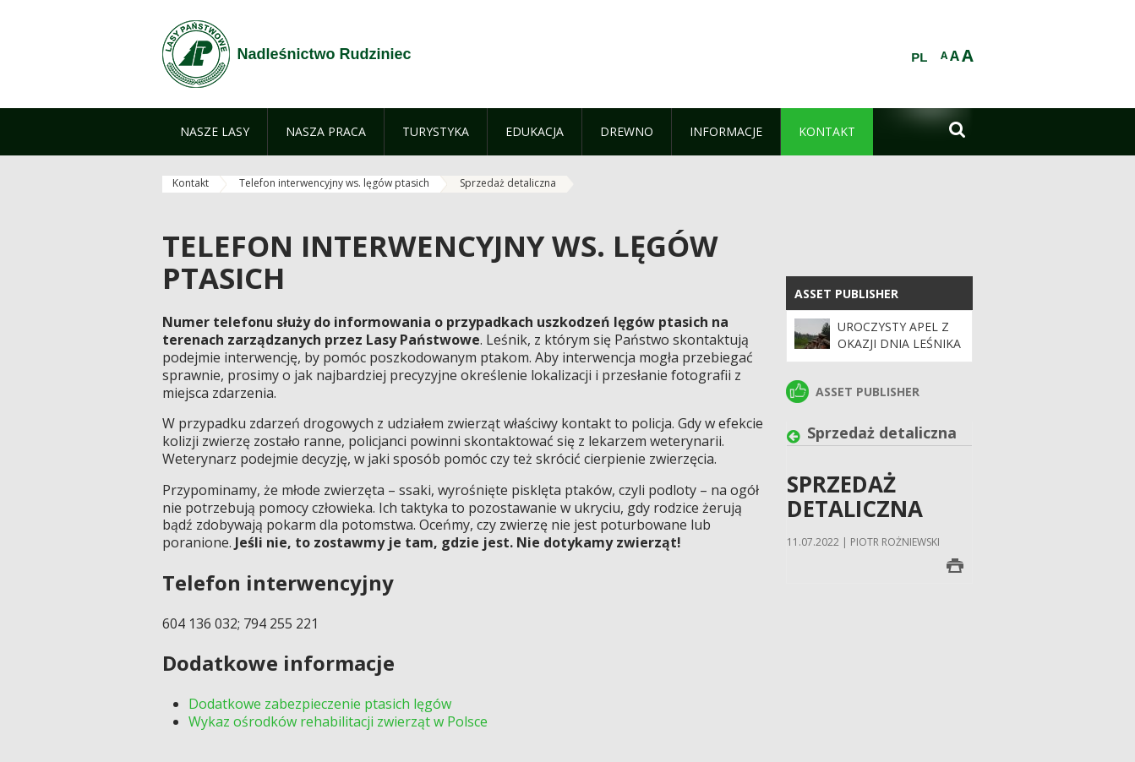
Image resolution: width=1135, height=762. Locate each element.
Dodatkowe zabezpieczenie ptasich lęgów (319, 703)
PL (919, 57)
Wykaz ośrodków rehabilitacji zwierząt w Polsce (338, 721)
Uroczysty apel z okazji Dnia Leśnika (899, 334)
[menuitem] (214, 131)
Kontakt (190, 183)
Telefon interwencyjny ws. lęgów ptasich (334, 183)
